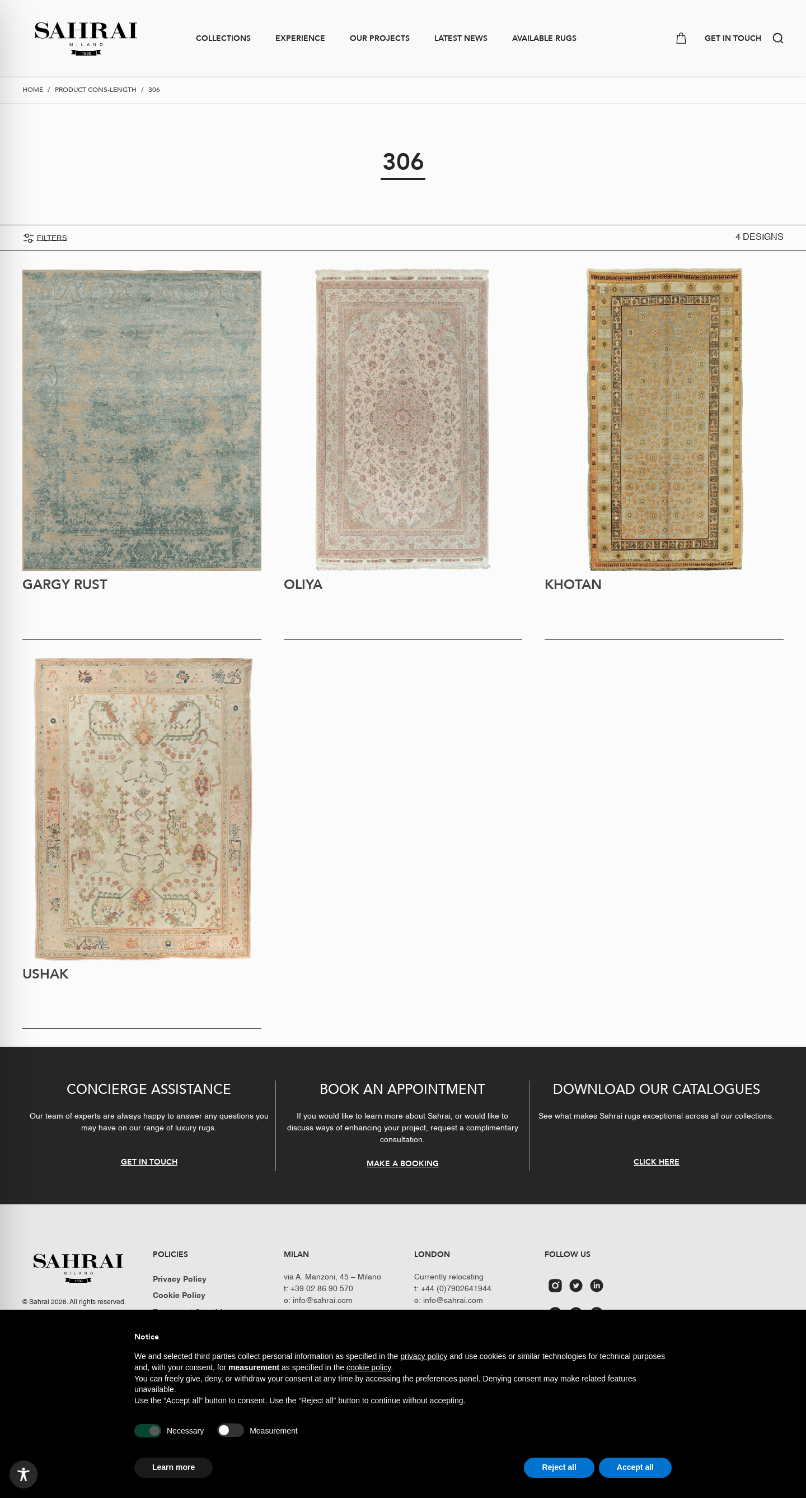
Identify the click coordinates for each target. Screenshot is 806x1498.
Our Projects (380, 38)
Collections (223, 38)
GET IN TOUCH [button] (733, 38)
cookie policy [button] (368, 1367)
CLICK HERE (657, 1162)
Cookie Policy (179, 1296)
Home (32, 89)
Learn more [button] (173, 1467)
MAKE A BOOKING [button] (403, 1163)
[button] (778, 38)
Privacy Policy (180, 1279)
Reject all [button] (559, 1467)
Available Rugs (544, 38)
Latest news (461, 38)
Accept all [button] (635, 1467)
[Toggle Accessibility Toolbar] (23, 1474)
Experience (300, 38)
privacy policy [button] (423, 1356)
